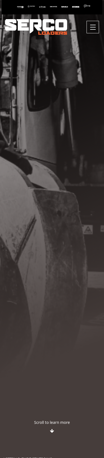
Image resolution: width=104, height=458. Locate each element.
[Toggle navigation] (93, 27)
